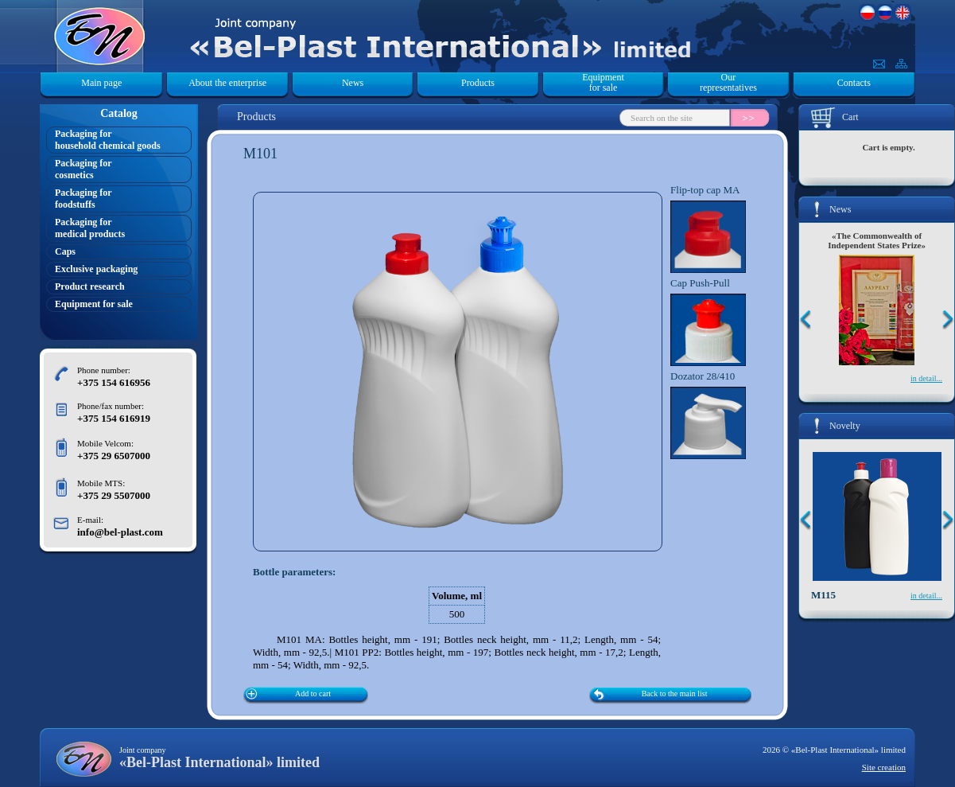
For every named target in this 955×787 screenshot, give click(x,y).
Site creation (884, 767)
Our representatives (728, 82)
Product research (90, 286)
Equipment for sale (603, 82)
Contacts (854, 82)
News (352, 82)
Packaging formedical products (90, 228)
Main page (101, 82)
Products (478, 82)
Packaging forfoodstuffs (83, 198)
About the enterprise (227, 82)
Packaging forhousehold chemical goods (108, 139)
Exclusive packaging (96, 269)
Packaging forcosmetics (83, 169)
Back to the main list (675, 693)
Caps (65, 251)
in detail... (926, 378)
